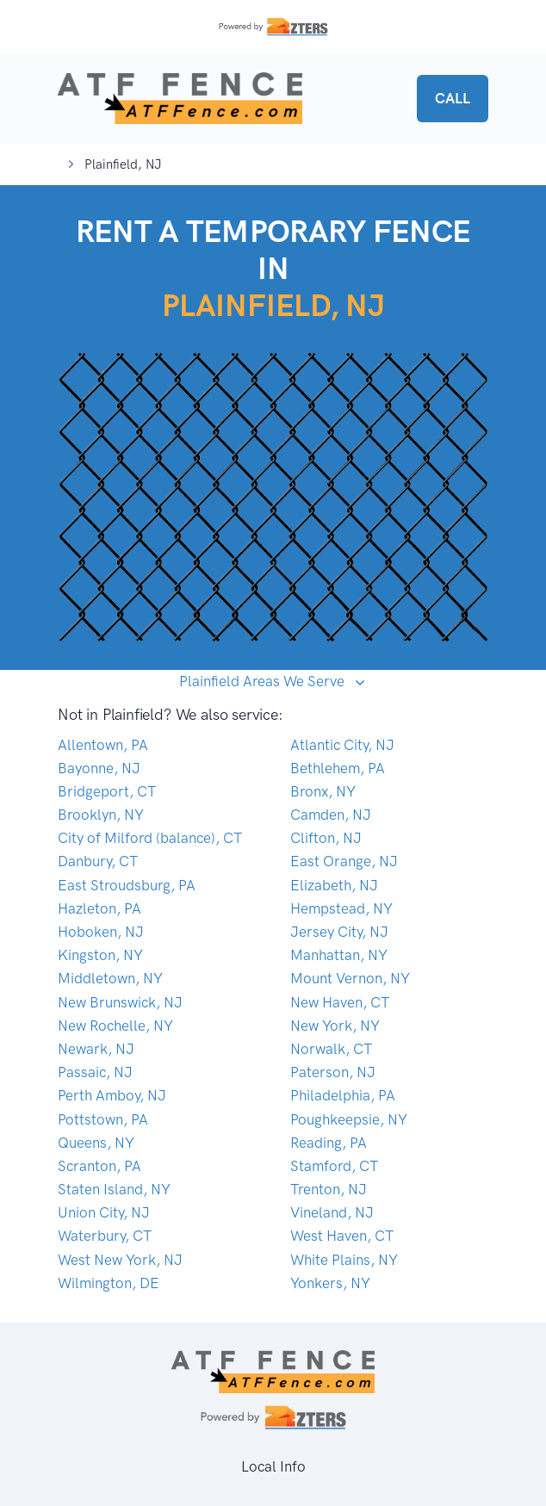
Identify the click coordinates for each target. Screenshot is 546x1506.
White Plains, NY (344, 1259)
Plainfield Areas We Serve (263, 681)
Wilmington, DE (108, 1283)
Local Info (273, 1466)
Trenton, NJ (328, 1189)
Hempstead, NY (341, 908)
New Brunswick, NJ (120, 1002)
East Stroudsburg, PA (126, 885)
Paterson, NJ (332, 1072)
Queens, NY (96, 1142)
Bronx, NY (323, 791)
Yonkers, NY (330, 1283)
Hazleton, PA (99, 908)
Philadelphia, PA (342, 1095)
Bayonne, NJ (99, 768)
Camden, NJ (330, 814)
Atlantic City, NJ (342, 744)
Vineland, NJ (332, 1212)
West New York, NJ (120, 1259)
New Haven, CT (339, 1002)
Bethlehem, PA (337, 768)
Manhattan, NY (339, 955)
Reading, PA (328, 1142)
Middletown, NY (110, 978)
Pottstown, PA (103, 1119)
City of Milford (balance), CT (150, 837)
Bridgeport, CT (107, 791)
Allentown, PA (103, 744)
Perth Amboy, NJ (112, 1095)
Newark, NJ (96, 1048)
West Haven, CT (342, 1235)
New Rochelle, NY (115, 1025)
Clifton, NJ (326, 837)
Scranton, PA (99, 1165)
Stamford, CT (334, 1165)
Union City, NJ (104, 1212)
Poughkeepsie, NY (348, 1119)
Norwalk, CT (331, 1048)
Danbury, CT (98, 861)
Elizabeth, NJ (334, 885)
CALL (452, 98)
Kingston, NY (100, 955)
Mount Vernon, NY (350, 978)
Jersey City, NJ (339, 931)
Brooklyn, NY (101, 814)
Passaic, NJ (95, 1072)
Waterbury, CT (105, 1235)
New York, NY (335, 1025)
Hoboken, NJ (101, 931)
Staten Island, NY (114, 1189)
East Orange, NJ (344, 861)
